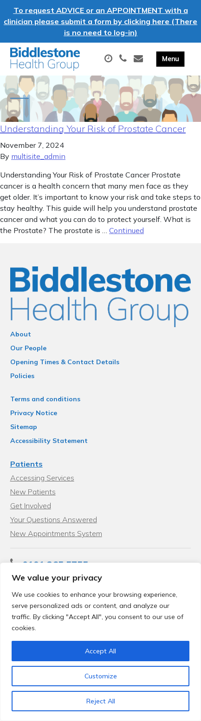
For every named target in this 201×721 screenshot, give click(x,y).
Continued (126, 230)
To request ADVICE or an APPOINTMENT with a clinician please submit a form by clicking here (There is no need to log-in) (100, 21)
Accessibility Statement (49, 440)
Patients (26, 463)
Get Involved (30, 505)
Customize (100, 676)
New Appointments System (56, 533)
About (20, 334)
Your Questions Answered (53, 519)
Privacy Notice (33, 413)
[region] (100, 642)
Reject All (100, 701)
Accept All (100, 651)
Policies (22, 376)
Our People (28, 348)
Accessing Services (42, 477)
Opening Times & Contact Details (64, 362)
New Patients (33, 491)
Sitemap (23, 427)
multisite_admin (38, 156)
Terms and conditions (45, 399)
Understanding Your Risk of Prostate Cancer (93, 128)
